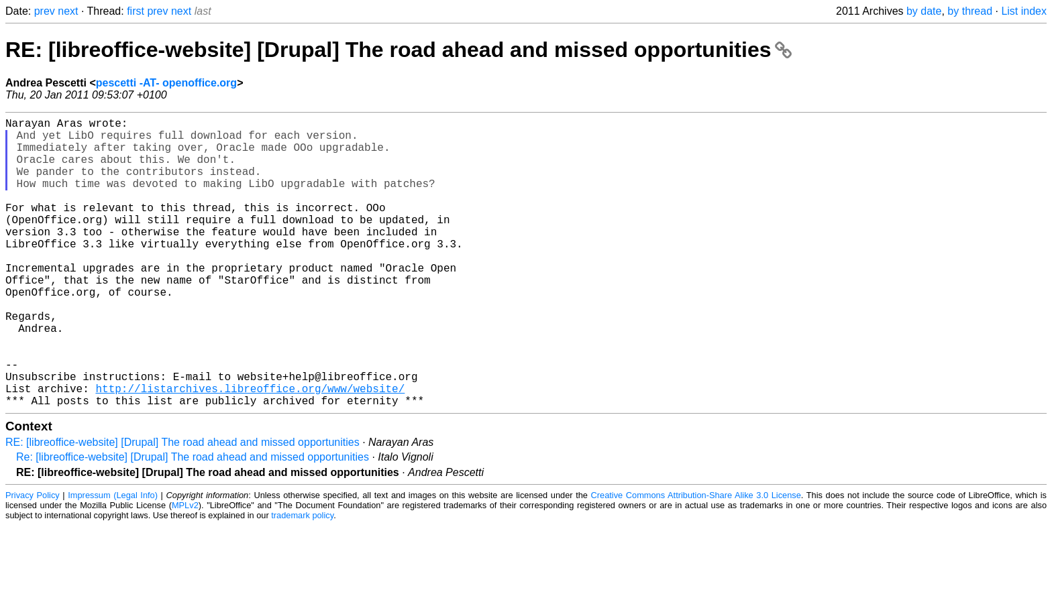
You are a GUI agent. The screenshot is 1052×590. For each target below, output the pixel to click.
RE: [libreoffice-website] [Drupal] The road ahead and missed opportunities (398, 50)
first (135, 11)
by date (923, 11)
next (68, 11)
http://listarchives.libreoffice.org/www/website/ (250, 449)
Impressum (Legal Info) (113, 559)
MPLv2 (185, 570)
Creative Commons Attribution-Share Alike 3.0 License (696, 559)
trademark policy (302, 580)
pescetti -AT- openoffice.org (166, 82)
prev (44, 11)
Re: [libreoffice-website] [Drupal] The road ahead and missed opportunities (192, 521)
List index (1024, 11)
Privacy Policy (32, 559)
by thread (969, 11)
